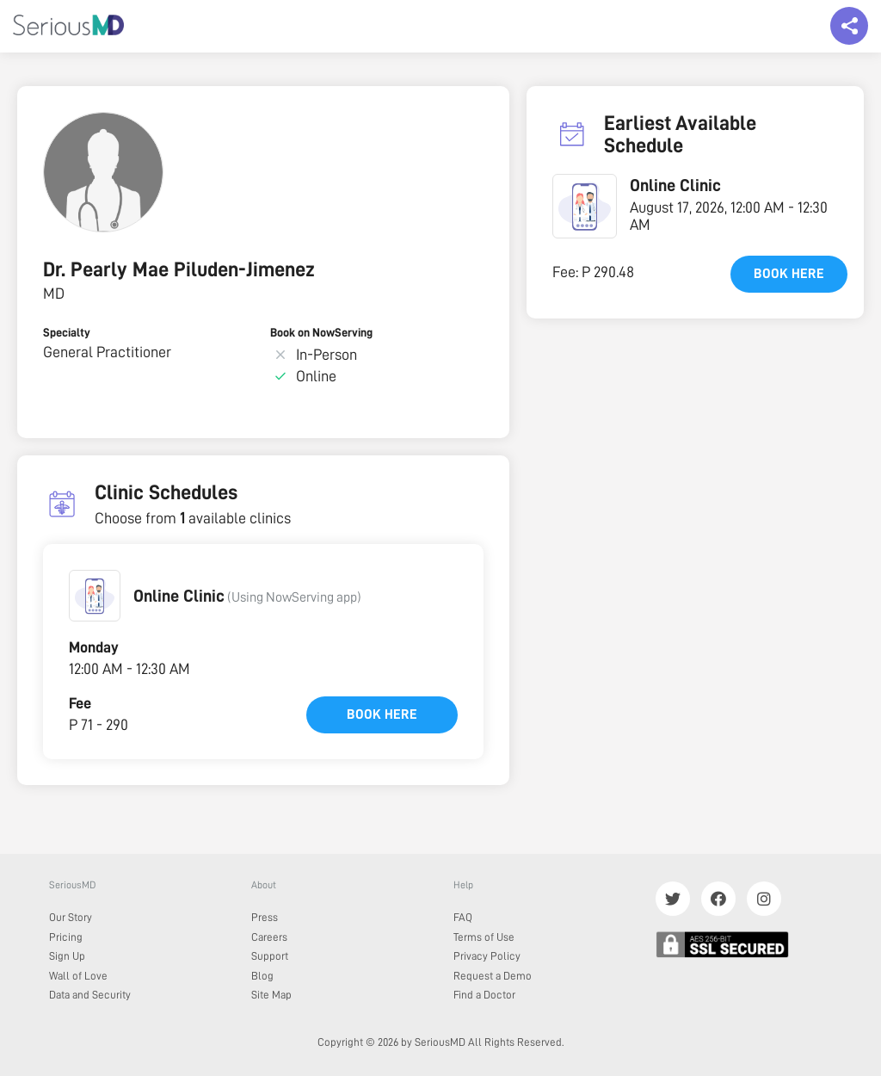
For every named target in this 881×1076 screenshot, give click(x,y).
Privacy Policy (487, 956)
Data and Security (90, 994)
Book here (382, 714)
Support (269, 956)
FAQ (462, 917)
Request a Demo (492, 975)
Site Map (271, 994)
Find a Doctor (484, 994)
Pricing (66, 937)
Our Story (70, 917)
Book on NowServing (321, 332)
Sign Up (67, 956)
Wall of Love (78, 975)
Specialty (66, 332)
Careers (269, 937)
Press (264, 917)
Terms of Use (483, 937)
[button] (94, 595)
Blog (262, 975)
